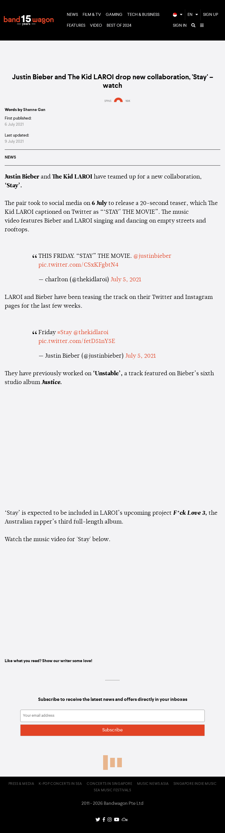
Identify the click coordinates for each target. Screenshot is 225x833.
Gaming (114, 15)
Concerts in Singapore (109, 784)
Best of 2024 (119, 25)
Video (96, 25)
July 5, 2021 (126, 280)
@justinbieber (152, 256)
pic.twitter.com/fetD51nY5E (76, 341)
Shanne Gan (34, 110)
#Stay (64, 333)
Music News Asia (153, 784)
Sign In (180, 25)
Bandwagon (28, 20)
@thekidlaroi (90, 333)
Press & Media (21, 784)
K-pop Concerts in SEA (60, 784)
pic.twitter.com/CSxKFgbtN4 (78, 265)
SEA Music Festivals (112, 790)
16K (127, 101)
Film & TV (92, 15)
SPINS (107, 101)
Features (76, 25)
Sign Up (210, 15)
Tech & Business (143, 15)
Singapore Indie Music (195, 784)
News (72, 15)
